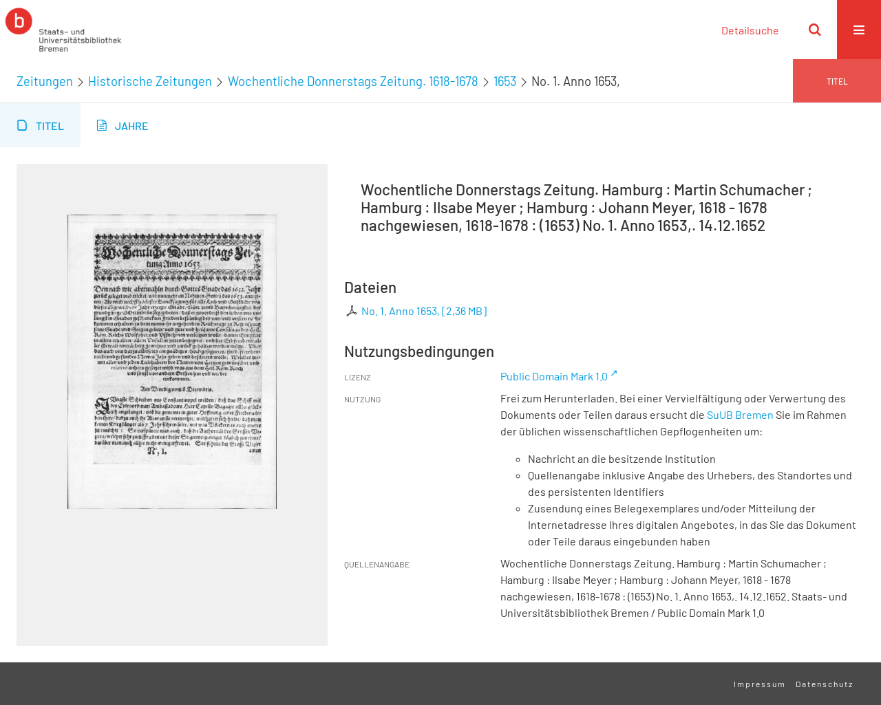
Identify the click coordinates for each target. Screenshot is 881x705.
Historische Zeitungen (150, 81)
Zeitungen (45, 81)
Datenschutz (824, 683)
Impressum (760, 683)
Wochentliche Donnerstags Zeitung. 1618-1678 (353, 81)
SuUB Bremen (740, 414)
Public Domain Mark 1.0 (554, 375)
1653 (504, 81)
